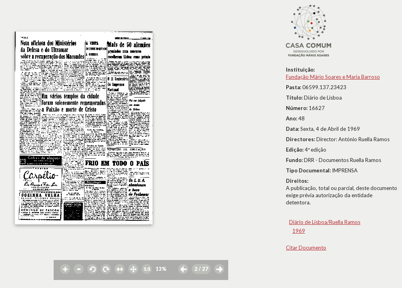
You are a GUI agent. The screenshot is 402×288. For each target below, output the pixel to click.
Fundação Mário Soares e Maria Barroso (333, 77)
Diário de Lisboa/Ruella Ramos (324, 222)
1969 (298, 231)
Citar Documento (306, 247)
